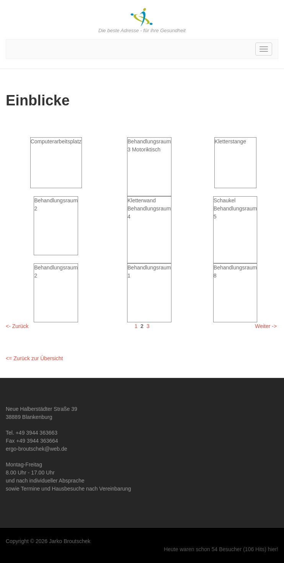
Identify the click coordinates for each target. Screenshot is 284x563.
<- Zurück (17, 326)
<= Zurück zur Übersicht (34, 358)
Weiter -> (266, 326)
